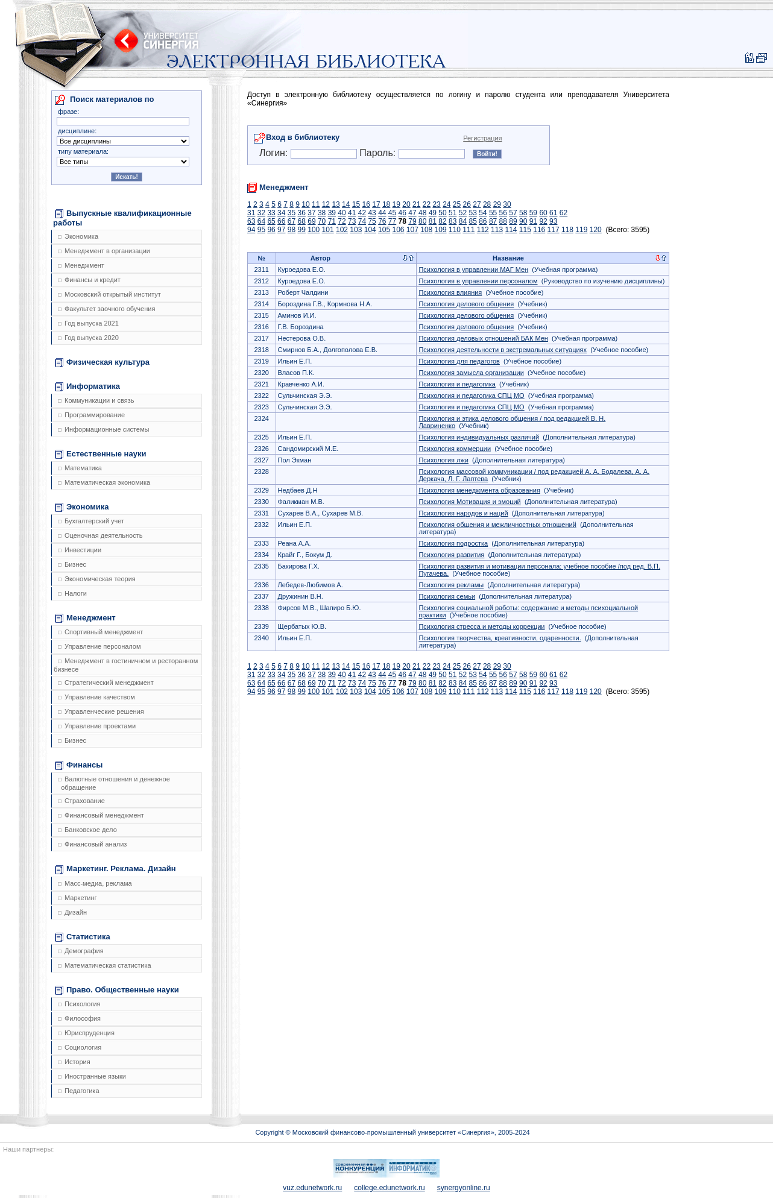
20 (406, 204)
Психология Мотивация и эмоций (469, 501)
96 (271, 229)
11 (316, 204)
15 (356, 204)
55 (493, 213)
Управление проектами (97, 726)
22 (427, 204)
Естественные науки (100, 454)
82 (442, 221)
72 (341, 221)
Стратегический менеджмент (106, 682)
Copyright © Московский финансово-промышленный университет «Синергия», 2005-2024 (392, 1132)
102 (342, 229)
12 (326, 204)
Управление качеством (96, 697)
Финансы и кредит (89, 279)
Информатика (87, 386)
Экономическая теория (97, 578)
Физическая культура (102, 362)
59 (533, 213)
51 (452, 213)
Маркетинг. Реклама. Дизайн (115, 869)
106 (398, 229)
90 (523, 221)
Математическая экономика (104, 482)
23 (436, 204)
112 (483, 229)
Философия (79, 1018)
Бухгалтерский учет (91, 521)
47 (412, 213)
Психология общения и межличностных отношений (497, 524)
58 (523, 213)
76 (382, 221)
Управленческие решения (101, 711)
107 (412, 229)
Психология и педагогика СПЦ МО (471, 395)
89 (513, 221)
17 (376, 204)
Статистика (82, 937)
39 (332, 213)
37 (311, 213)
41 (352, 213)
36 (302, 213)
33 (271, 213)
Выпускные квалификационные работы (122, 218)
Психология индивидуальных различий (478, 437)
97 (281, 229)
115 (525, 229)
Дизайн (72, 912)
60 (543, 213)
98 (291, 229)
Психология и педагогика (456, 384)
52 (463, 213)
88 (503, 221)
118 (567, 229)
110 (455, 229)
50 (442, 213)
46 (402, 213)
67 (291, 221)
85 (472, 221)
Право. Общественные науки (117, 990)
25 (457, 204)
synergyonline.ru (463, 1188)
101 (328, 229)
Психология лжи (443, 460)
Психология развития (451, 554)
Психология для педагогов (458, 361)
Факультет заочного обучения (106, 308)
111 (468, 229)
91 (533, 221)
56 (503, 213)
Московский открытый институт (109, 294)
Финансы (79, 765)
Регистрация (482, 138)
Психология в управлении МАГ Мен (473, 269)
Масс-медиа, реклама (95, 883)
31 (251, 213)
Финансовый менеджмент (101, 815)
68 (302, 221)
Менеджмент (81, 265)
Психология (79, 1003)
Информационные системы (103, 429)
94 (251, 229)
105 (384, 229)
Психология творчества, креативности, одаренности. (499, 638)
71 (332, 221)
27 (477, 204)
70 (322, 221)
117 (553, 229)
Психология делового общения (466, 303)
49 (433, 213)
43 (372, 213)
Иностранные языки (92, 1076)
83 (452, 221)
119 (581, 229)
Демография (81, 950)
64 (261, 221)
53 (472, 213)
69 (311, 221)
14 (346, 204)
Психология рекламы (451, 584)
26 (467, 204)
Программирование (91, 414)
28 (487, 204)
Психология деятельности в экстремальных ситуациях (502, 349)
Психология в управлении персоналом (477, 281)
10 (305, 204)
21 (416, 204)
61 (553, 213)
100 (314, 229)
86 (483, 221)
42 (362, 213)
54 (483, 213)
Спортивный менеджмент (100, 631)
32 (261, 213)
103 (356, 229)
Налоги (72, 593)
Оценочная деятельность (100, 535)
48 (422, 213)
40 (341, 213)
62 (563, 213)
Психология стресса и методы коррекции (481, 626)
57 (513, 213)
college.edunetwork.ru (389, 1188)
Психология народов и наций (463, 513)
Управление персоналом (99, 646)
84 (463, 221)
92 (543, 221)
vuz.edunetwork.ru (312, 1188)
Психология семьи (446, 596)
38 (322, 213)
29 (497, 204)
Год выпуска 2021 (88, 323)
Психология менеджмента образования (479, 490)
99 (302, 229)
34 (281, 213)
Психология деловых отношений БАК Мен (483, 338)
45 (392, 213)
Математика (80, 467)
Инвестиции (79, 549)
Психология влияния (450, 292)
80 (422, 221)
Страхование (81, 800)
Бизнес (72, 564)
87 (493, 221)
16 (366, 204)
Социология (79, 1047)
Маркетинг (77, 897)
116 (539, 229)
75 (372, 221)
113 (497, 229)
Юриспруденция (86, 1032)
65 (271, 221)
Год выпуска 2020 (88, 337)
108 (426, 229)
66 (281, 221)
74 (362, 221)
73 (352, 221)
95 (261, 229)
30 (507, 204)
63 (251, 221)
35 (291, 213)
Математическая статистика (104, 965)
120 (596, 229)
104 (370, 229)
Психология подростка (453, 543)
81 (433, 221)
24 (446, 204)
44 (382, 213)
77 (392, 221)
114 (511, 229)
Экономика (78, 236)
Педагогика (78, 1090)
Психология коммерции (454, 448)
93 (553, 221)
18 (386, 204)
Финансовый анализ (92, 844)
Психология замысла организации (470, 372)
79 (412, 221)
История (74, 1061)
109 (441, 229)
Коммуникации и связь (96, 400)
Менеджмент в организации (104, 250)
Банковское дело (87, 829)
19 (396, 204)
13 (335, 204)
